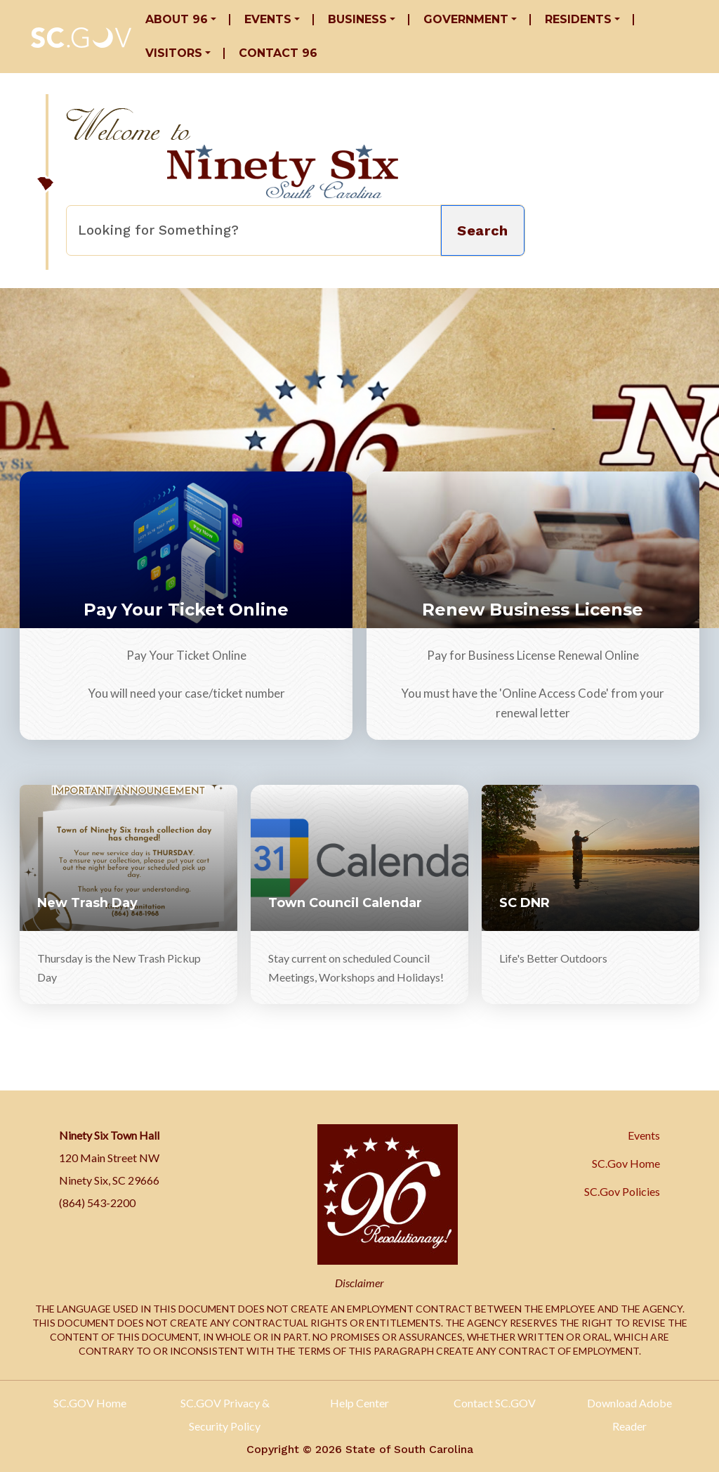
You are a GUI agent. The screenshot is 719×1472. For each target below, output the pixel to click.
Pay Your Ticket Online (186, 609)
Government (465, 19)
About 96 (176, 19)
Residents (578, 19)
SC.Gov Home (626, 1163)
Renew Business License (532, 609)
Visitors (173, 53)
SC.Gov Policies (622, 1191)
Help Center (359, 1402)
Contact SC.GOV (495, 1402)
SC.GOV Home (89, 1402)
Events (267, 19)
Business (357, 19)
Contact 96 (278, 53)
